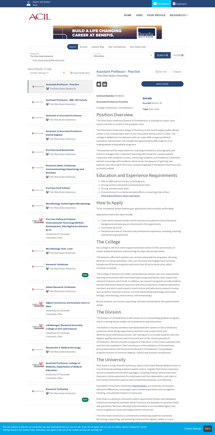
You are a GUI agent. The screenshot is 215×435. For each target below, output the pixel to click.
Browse (83, 46)
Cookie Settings (192, 428)
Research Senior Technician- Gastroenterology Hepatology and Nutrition (65, 169)
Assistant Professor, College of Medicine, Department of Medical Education (64, 367)
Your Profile (156, 15)
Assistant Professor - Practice (62, 84)
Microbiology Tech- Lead (59, 248)
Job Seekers (161, 4)
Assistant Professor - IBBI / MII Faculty (66, 99)
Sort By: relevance (38, 73)
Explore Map (98, 46)
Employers (180, 4)
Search (72, 46)
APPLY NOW (162, 83)
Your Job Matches (117, 46)
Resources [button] (178, 15)
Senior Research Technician (61, 287)
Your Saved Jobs (138, 46)
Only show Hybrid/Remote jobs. (49, 60)
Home (128, 15)
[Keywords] (60, 55)
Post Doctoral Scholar (58, 187)
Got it (208, 428)
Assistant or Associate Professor (64, 115)
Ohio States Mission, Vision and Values (120, 195)
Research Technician (57, 264)
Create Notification (80, 73)
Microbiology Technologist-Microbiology (68, 203)
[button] (178, 55)
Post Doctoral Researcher (60, 149)
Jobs (139, 15)
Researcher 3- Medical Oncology (63, 347)
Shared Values (139, 385)
